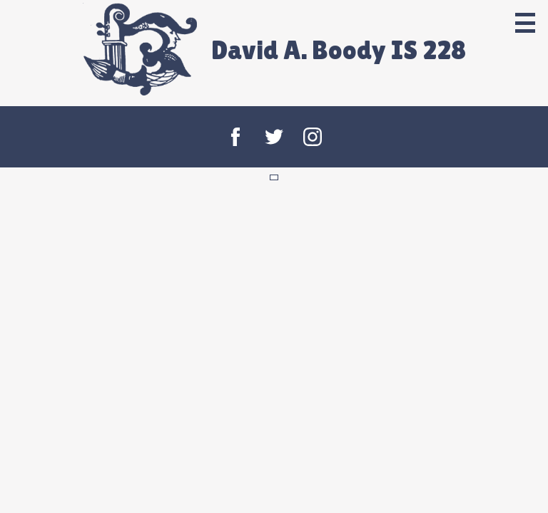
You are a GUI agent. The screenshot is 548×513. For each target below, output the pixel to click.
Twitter (274, 137)
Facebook (235, 137)
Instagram (312, 137)
